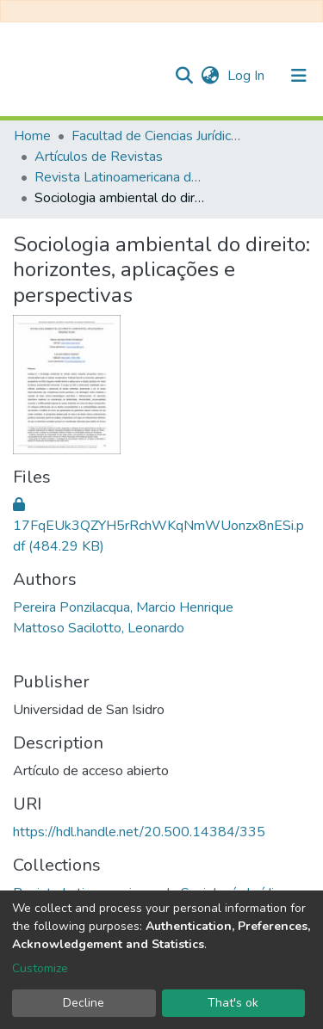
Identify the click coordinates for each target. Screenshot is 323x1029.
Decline (83, 1003)
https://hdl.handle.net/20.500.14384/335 (139, 832)
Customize (40, 968)
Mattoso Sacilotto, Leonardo (98, 628)
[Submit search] (184, 76)
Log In (247, 75)
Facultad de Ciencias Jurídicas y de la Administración (157, 135)
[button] (210, 75)
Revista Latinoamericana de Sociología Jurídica (120, 177)
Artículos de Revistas (98, 156)
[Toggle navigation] (299, 76)
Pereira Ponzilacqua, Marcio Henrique (123, 607)
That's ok (233, 1003)
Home (32, 135)
